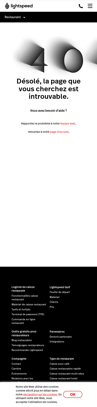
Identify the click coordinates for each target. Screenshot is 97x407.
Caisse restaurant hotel (64, 378)
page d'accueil (59, 132)
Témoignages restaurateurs (28, 345)
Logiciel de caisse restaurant (23, 289)
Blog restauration (22, 340)
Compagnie (19, 359)
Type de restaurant (62, 359)
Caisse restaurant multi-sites (67, 373)
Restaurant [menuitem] (13, 17)
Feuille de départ (60, 292)
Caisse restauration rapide (65, 368)
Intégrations (57, 341)
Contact (16, 364)
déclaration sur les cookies (40, 394)
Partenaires (57, 332)
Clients (54, 302)
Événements (19, 373)
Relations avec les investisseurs (22, 380)
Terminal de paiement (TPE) (28, 314)
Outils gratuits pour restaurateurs (24, 333)
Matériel (54, 297)
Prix (52, 307)
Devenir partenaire (61, 337)
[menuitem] (48, 17)
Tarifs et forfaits (21, 309)
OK (72, 394)
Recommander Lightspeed (27, 350)
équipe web (67, 123)
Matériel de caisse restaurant (29, 304)
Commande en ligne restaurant (23, 321)
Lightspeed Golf (60, 287)
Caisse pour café (59, 364)
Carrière (16, 368)
